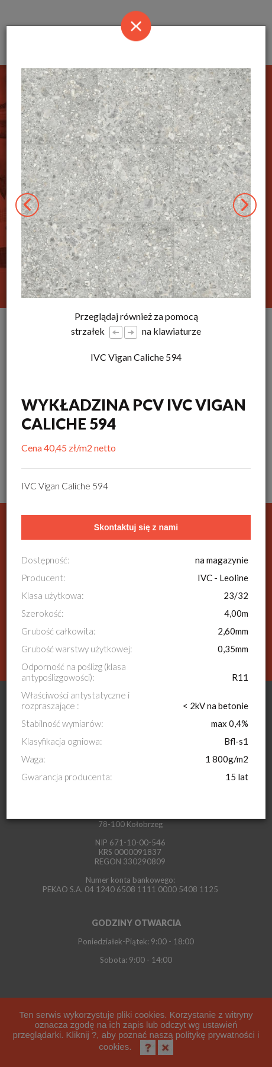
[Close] (136, 26)
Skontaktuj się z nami (136, 527)
